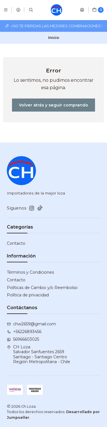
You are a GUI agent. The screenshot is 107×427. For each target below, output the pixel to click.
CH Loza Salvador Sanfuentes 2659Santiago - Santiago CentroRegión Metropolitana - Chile (38, 354)
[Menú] (5, 10)
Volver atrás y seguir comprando (53, 105)
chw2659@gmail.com (31, 323)
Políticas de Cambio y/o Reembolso (42, 287)
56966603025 (23, 339)
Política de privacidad (28, 295)
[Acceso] (82, 10)
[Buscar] (31, 10)
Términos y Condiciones (30, 272)
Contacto (16, 243)
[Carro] (98, 10)
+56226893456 (24, 331)
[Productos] (18, 10)
